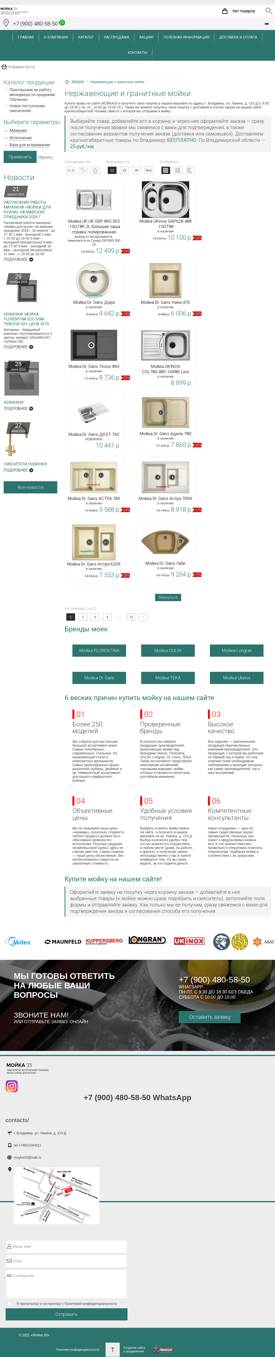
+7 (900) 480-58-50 (39, 23)
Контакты (137, 52)
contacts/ (17, 1120)
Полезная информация (186, 37)
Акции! (146, 37)
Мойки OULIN (168, 650)
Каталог (86, 37)
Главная (26, 37)
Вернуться (168, 597)
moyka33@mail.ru (27, 1157)
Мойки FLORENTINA (99, 650)
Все (149, 170)
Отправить (67, 1314)
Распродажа (116, 37)
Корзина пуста (22, 67)
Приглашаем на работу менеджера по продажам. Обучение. (33, 95)
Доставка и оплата (238, 37)
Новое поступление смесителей (27, 108)
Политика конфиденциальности (77, 1349)
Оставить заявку (209, 1017)
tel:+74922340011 (27, 1145)
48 (136, 170)
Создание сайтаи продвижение (134, 1349)
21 (132, 617)
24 (124, 170)
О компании (56, 37)
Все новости (30, 487)
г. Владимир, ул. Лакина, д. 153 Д (40, 1133)
